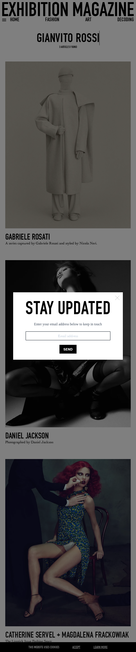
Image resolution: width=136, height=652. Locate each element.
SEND (68, 349)
